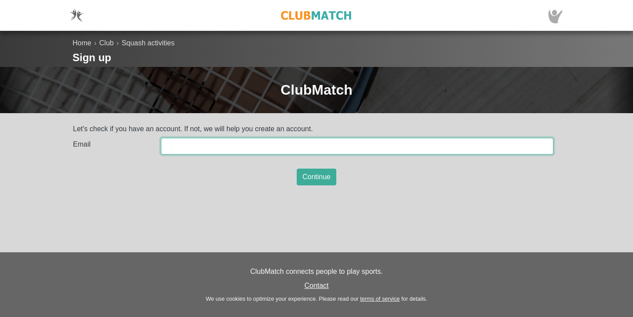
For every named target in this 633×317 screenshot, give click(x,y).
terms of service (380, 298)
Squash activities (148, 43)
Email (82, 144)
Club (106, 43)
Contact (316, 285)
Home (82, 43)
